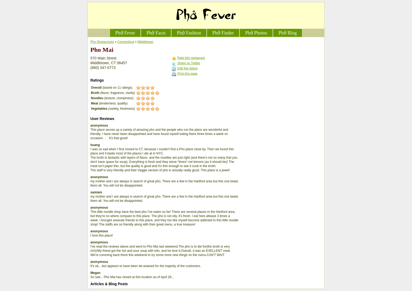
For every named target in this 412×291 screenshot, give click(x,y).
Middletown (145, 42)
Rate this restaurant (191, 58)
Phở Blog (288, 33)
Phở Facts (156, 33)
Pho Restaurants (102, 42)
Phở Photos (256, 33)
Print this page (187, 74)
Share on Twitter (188, 63)
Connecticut (125, 42)
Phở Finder (223, 33)
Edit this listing (187, 68)
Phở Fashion (189, 33)
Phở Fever (125, 33)
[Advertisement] (282, 73)
